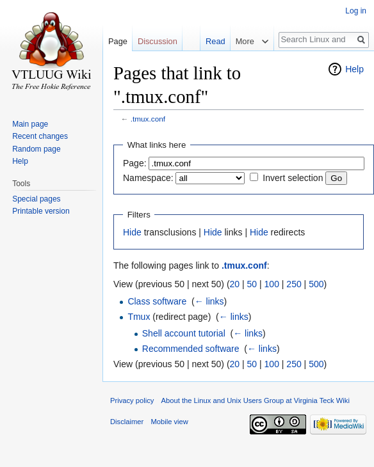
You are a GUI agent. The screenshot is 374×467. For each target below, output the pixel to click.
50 (252, 284)
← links (209, 301)
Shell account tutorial (183, 333)
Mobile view (169, 421)
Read (215, 41)
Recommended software (191, 349)
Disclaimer (126, 421)
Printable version (40, 211)
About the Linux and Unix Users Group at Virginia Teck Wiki (255, 400)
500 (316, 284)
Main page (30, 124)
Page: (135, 163)
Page (117, 41)
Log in (355, 10)
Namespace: (148, 178)
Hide (132, 232)
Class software (156, 301)
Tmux (138, 317)
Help (354, 69)
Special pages (36, 198)
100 (271, 284)
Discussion (157, 41)
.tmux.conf (148, 119)
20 (235, 284)
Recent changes (40, 136)
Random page (36, 149)
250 (293, 284)
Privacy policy (132, 400)
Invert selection (293, 178)
